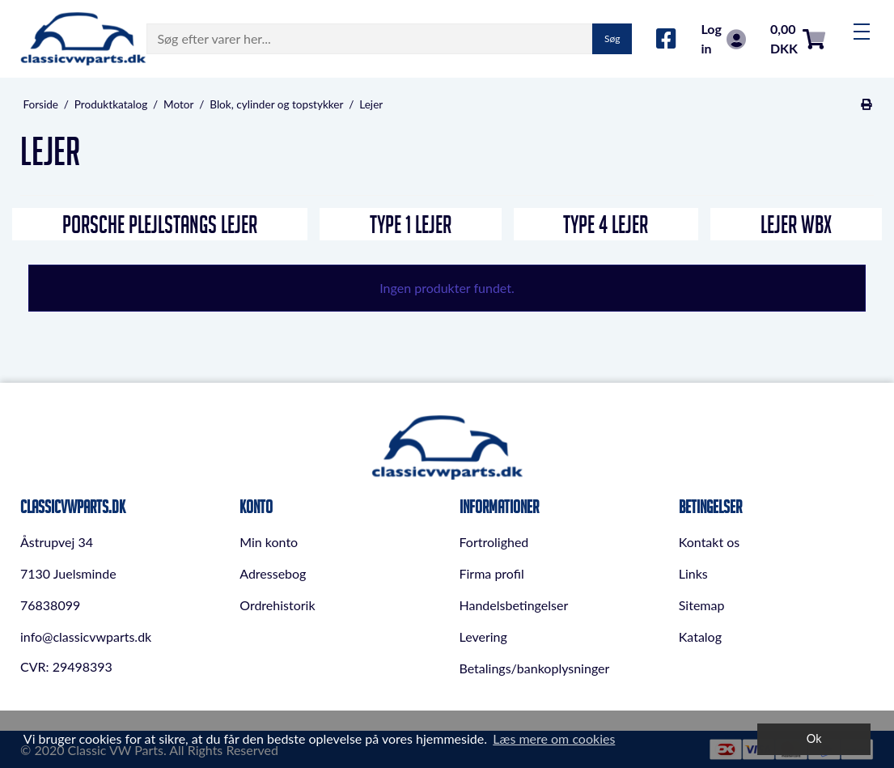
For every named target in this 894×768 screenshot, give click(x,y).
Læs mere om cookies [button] (554, 738)
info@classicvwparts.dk (85, 636)
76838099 (50, 605)
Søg (612, 38)
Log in (723, 38)
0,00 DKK (797, 38)
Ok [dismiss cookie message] (814, 738)
